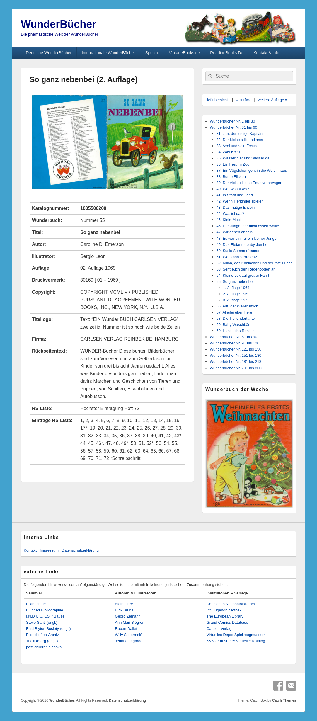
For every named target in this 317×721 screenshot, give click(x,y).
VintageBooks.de (184, 52)
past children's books (44, 647)
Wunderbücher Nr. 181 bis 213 (235, 361)
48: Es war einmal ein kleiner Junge (247, 238)
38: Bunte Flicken (231, 176)
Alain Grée (124, 604)
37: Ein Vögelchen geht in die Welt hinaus (252, 170)
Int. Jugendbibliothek (224, 610)
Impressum (49, 550)
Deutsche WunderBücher (48, 52)
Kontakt (30, 550)
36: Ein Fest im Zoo (233, 164)
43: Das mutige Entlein (236, 207)
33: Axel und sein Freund (238, 146)
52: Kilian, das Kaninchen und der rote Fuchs (254, 263)
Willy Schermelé (128, 634)
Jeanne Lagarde (128, 641)
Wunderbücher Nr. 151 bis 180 (235, 355)
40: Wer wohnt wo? (233, 189)
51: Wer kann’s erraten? (237, 257)
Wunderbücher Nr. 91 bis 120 (234, 343)
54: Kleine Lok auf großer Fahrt (243, 275)
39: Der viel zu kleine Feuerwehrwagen (249, 183)
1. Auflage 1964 (236, 287)
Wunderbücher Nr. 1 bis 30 (232, 121)
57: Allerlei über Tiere (234, 312)
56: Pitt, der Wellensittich (237, 306)
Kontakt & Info (266, 52)
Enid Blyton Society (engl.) (48, 628)
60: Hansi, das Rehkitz (236, 331)
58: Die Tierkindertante (236, 318)
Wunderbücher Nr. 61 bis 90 (233, 337)
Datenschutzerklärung (80, 550)
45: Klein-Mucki (230, 219)
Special (152, 52)
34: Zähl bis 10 (229, 152)
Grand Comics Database (227, 622)
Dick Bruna (124, 610)
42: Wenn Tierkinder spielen (240, 201)
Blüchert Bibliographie (44, 610)
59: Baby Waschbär (233, 324)
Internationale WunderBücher (108, 52)
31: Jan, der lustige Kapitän (240, 133)
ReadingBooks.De (226, 52)
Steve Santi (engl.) (41, 622)
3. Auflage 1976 (236, 300)
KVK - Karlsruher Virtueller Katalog (236, 641)
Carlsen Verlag (219, 628)
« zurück (243, 100)
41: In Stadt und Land (235, 195)
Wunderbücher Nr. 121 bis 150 (235, 349)
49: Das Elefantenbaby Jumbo (242, 244)
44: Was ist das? (231, 213)
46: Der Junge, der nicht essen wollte (248, 226)
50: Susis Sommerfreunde (238, 251)
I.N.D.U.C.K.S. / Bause (45, 616)
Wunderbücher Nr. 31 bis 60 (233, 127)
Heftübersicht (216, 100)
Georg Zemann (127, 616)
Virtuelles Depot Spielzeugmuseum (236, 634)
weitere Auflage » (272, 100)
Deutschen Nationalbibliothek (231, 604)
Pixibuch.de (36, 604)
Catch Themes (284, 700)
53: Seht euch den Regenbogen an (246, 269)
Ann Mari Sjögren (129, 622)
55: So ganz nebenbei (235, 281)
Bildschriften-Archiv (42, 634)
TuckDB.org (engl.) (42, 641)
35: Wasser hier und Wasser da (243, 158)
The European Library (225, 616)
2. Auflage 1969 (236, 294)
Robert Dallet (126, 628)
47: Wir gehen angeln (235, 232)
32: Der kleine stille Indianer (240, 139)
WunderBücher (58, 24)
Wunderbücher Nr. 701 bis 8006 (236, 368)
